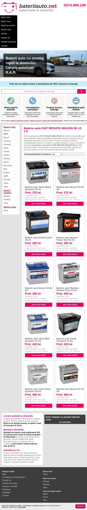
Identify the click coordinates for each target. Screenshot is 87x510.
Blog (4, 450)
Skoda (45, 479)
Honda (45, 494)
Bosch (6, 113)
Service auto (48, 17)
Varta (6, 162)
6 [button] (48, 55)
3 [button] (38, 55)
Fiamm (6, 127)
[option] (43, 39)
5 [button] (45, 55)
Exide (6, 123)
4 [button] (42, 55)
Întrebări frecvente (8, 21)
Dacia (45, 472)
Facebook (6, 465)
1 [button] (31, 55)
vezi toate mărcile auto (52, 497)
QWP (6, 152)
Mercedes (8, 141)
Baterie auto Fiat (35, 96)
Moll (5, 145)
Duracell (7, 120)
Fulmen (7, 130)
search (81, 67)
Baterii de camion (33, 17)
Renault (46, 485)
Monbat (7, 134)
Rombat (7, 155)
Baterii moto (18, 17)
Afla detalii (22, 507)
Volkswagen (48, 482)
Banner (7, 106)
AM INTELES (80, 506)
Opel (45, 491)
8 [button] (55, 55)
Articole (59, 17)
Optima (7, 148)
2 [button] (35, 55)
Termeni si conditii (9, 462)
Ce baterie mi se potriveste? (13, 453)
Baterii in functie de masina (20, 96)
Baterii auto (5, 17)
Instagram (6, 468)
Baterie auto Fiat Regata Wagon (52, 96)
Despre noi (69, 17)
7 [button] (52, 55)
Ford (45, 476)
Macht (6, 138)
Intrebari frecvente (9, 459)
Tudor (6, 159)
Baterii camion (7, 167)
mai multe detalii (38, 179)
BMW (6, 109)
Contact (22, 21)
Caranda (7, 116)
